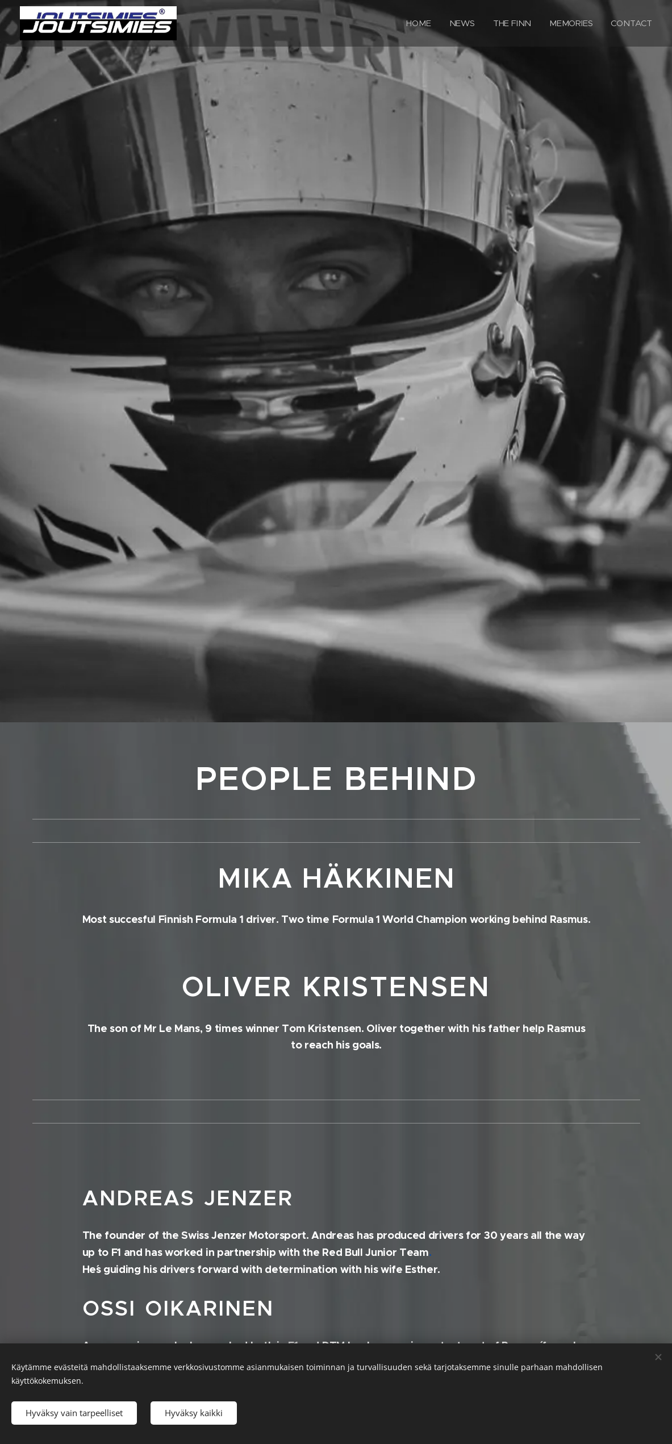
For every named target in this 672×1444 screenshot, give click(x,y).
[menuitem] (418, 23)
